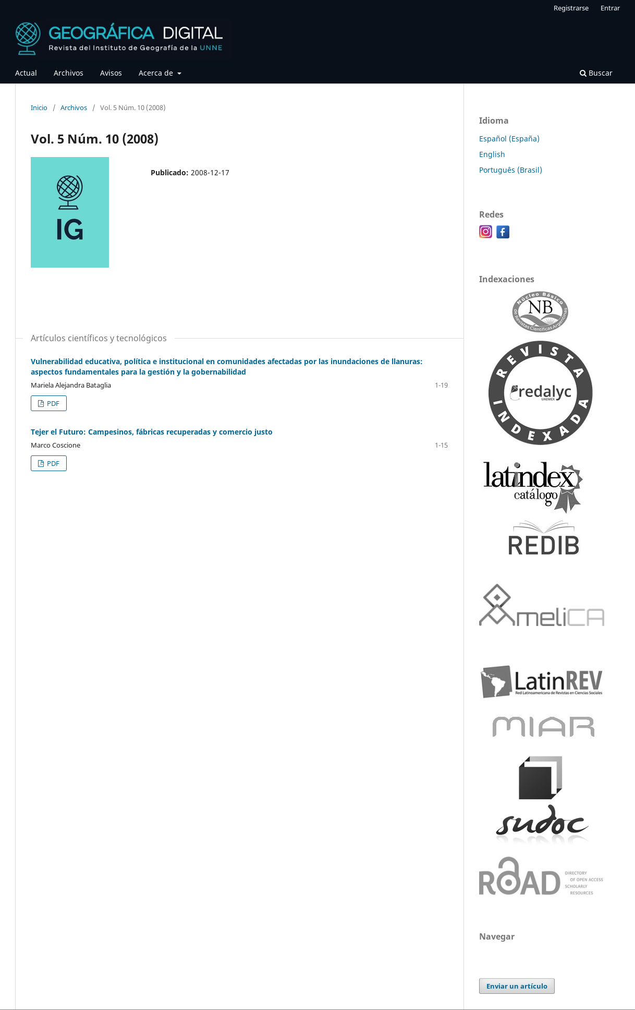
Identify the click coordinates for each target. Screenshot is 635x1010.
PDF (52, 403)
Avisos (111, 73)
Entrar (610, 8)
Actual (26, 73)
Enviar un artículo (516, 986)
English (492, 154)
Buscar (596, 73)
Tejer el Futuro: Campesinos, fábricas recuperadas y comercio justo (152, 432)
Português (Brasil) (510, 170)
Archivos (68, 73)
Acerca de (157, 73)
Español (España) (509, 138)
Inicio (39, 107)
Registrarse (571, 8)
